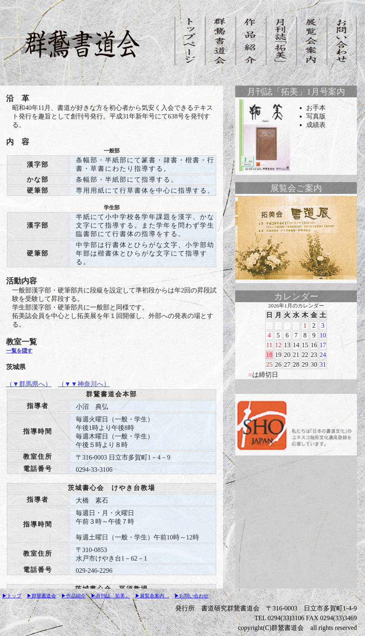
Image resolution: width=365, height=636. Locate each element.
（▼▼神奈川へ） (84, 383)
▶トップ (11, 596)
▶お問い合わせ (191, 596)
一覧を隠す (19, 351)
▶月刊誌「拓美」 (110, 596)
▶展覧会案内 (152, 596)
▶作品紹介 (73, 596)
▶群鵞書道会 (41, 596)
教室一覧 (21, 341)
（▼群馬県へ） (29, 383)
